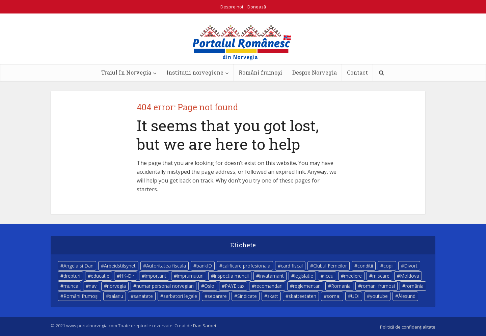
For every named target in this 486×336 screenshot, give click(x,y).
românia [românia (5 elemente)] (414, 286)
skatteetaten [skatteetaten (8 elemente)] (302, 296)
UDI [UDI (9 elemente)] (355, 296)
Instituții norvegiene (194, 72)
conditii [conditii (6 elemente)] (365, 265)
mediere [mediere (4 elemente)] (353, 276)
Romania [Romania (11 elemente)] (341, 286)
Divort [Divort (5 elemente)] (410, 265)
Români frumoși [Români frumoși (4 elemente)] (81, 296)
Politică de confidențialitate (407, 327)
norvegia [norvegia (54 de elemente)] (116, 286)
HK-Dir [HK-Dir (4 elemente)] (127, 276)
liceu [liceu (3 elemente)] (328, 276)
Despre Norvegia (314, 72)
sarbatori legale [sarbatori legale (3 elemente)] (180, 296)
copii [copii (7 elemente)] (388, 265)
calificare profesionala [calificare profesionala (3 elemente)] (246, 265)
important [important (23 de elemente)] (155, 276)
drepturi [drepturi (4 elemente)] (71, 276)
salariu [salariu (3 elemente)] (116, 296)
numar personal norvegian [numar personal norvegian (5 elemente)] (165, 286)
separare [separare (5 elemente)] (217, 296)
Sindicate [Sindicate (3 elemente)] (247, 296)
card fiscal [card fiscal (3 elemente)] (292, 265)
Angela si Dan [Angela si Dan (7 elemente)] (78, 265)
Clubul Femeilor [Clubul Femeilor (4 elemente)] (330, 265)
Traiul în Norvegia (126, 72)
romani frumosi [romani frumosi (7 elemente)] (378, 286)
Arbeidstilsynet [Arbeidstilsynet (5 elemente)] (120, 265)
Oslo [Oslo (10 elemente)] (209, 286)
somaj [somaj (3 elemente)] (334, 296)
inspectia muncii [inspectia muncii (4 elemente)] (231, 276)
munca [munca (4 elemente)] (70, 286)
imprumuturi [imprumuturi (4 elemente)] (190, 276)
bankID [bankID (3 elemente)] (204, 265)
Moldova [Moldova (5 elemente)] (409, 276)
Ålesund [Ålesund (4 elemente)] (406, 296)
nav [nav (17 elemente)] (93, 286)
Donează (256, 7)
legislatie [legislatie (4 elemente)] (303, 276)
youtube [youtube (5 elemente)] (379, 296)
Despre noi (231, 7)
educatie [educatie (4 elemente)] (100, 276)
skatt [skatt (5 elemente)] (272, 296)
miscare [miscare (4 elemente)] (380, 276)
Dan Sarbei (204, 326)
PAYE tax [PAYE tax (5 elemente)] (234, 286)
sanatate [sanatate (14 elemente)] (143, 296)
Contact (357, 72)
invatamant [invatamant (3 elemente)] (271, 276)
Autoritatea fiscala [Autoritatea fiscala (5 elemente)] (166, 265)
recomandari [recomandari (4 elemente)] (268, 286)
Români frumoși (260, 72)
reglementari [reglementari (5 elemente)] (307, 286)
